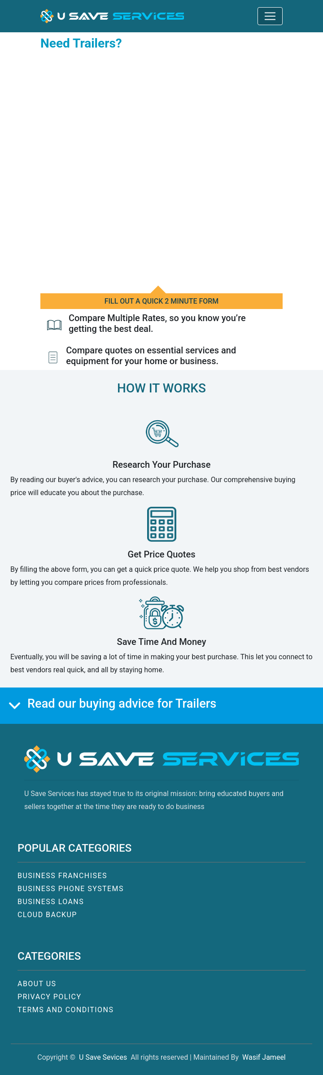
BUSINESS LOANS (50, 901)
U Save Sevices (103, 1057)
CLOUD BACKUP (47, 914)
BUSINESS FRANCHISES (62, 875)
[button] (112, 16)
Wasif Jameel (264, 1057)
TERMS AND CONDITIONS (65, 1009)
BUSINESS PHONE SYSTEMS (70, 888)
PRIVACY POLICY (49, 996)
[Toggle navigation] (270, 16)
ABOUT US (36, 983)
